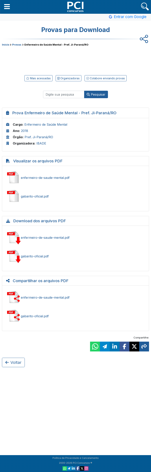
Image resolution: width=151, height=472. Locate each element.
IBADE (41, 143)
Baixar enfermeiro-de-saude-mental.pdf (75, 237)
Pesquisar (96, 94)
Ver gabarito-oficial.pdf (75, 196)
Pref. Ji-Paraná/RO (39, 137)
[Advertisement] (75, 60)
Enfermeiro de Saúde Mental (45, 124)
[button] (7, 6)
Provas (16, 44)
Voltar (13, 362)
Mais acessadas (38, 78)
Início (5, 44)
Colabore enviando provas (105, 78)
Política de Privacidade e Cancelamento (75, 457)
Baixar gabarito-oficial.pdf (75, 256)
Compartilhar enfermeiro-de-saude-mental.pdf (75, 297)
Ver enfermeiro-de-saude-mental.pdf (75, 178)
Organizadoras (68, 78)
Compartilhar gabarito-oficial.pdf (75, 316)
